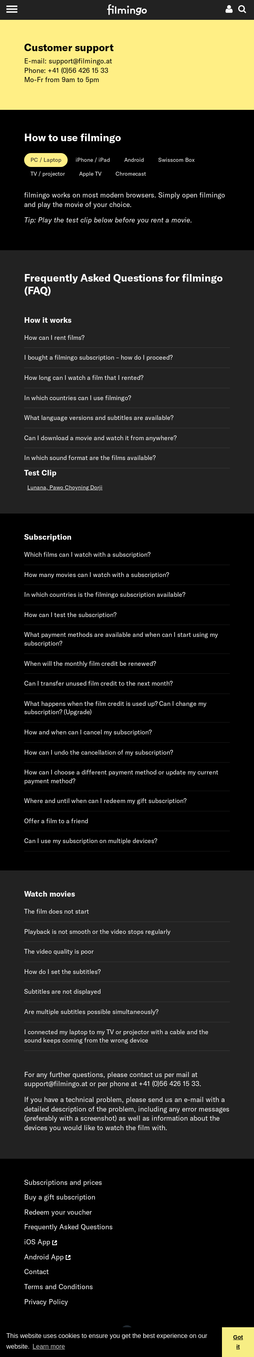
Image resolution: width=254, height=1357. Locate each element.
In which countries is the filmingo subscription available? (104, 594)
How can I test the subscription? (70, 615)
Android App (47, 1256)
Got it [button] (238, 1342)
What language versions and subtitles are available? (98, 418)
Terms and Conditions (58, 1286)
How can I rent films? (54, 337)
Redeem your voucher (58, 1212)
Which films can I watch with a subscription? (87, 554)
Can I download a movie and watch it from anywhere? (100, 438)
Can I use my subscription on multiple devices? (90, 841)
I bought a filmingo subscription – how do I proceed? (98, 357)
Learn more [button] (48, 1346)
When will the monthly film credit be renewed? (90, 663)
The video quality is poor (59, 951)
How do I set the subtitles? (62, 972)
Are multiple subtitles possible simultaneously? (91, 1012)
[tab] (46, 160)
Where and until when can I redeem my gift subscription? (105, 801)
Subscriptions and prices (63, 1182)
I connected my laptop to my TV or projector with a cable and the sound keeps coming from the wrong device (116, 1036)
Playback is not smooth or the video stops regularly (97, 931)
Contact (36, 1271)
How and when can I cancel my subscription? (88, 732)
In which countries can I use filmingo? (77, 398)
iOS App (40, 1241)
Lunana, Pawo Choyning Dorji (64, 487)
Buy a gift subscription (59, 1197)
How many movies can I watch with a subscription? (96, 575)
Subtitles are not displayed (62, 991)
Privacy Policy (46, 1301)
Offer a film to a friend (56, 821)
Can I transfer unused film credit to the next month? (98, 683)
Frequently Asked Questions (68, 1226)
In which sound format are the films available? (89, 458)
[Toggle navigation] (11, 9)
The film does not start (56, 911)
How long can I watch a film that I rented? (83, 377)
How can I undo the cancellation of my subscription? (98, 752)
